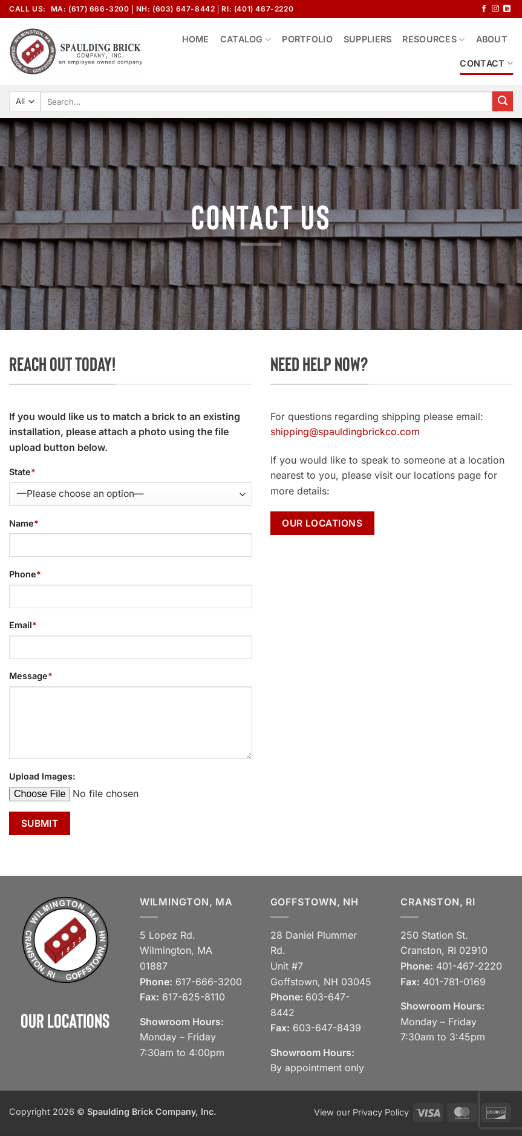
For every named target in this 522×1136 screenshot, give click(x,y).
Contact (486, 63)
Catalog (246, 39)
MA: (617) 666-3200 (90, 8)
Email (23, 625)
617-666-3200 (208, 982)
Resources (433, 39)
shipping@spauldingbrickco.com (345, 431)
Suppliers (368, 39)
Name (24, 523)
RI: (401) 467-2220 (257, 8)
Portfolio (307, 39)
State (22, 472)
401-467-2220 (469, 966)
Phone (25, 574)
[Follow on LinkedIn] (507, 9)
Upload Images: (42, 776)
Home (195, 39)
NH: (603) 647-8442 (175, 8)
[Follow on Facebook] (484, 9)
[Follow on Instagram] (495, 9)
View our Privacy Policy (361, 1112)
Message (31, 676)
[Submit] (502, 101)
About (491, 39)
